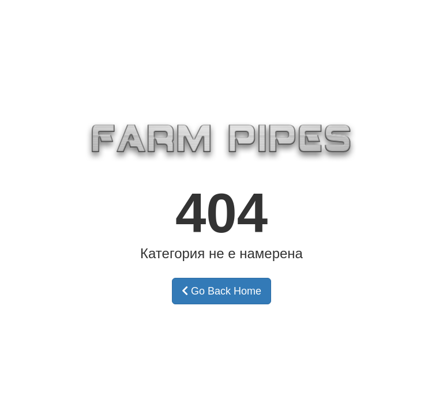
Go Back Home (221, 291)
